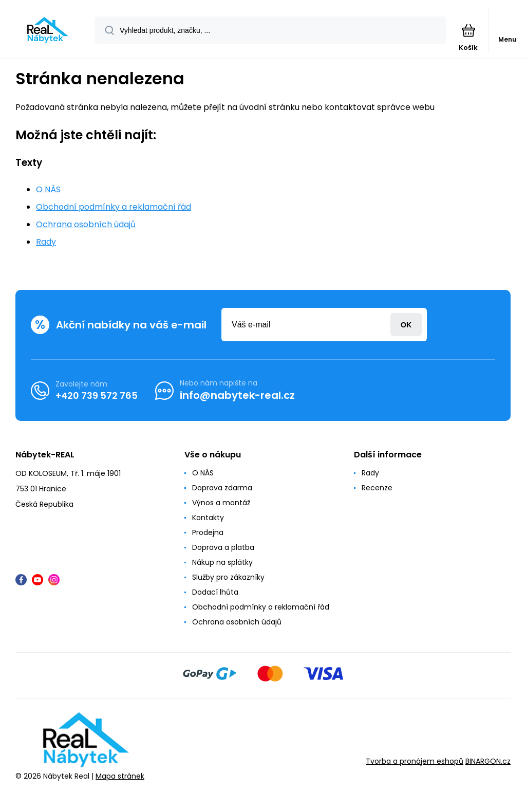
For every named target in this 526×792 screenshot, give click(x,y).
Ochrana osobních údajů (86, 224)
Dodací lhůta (215, 592)
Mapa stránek (120, 776)
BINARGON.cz (488, 762)
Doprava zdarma (222, 488)
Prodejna (207, 532)
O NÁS (48, 189)
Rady (46, 242)
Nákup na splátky (222, 562)
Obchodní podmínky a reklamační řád (113, 207)
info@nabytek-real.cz (237, 395)
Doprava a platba (223, 547)
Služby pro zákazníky (228, 577)
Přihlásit (406, 324)
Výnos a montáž (221, 503)
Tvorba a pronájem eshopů (414, 762)
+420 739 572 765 (96, 395)
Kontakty (208, 517)
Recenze (377, 488)
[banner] (48, 30)
